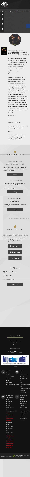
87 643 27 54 (9, 447)
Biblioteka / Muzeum (11, 271)
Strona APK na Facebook (15, 348)
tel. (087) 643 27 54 (10, 407)
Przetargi (15, 344)
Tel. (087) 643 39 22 (23, 379)
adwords (11, 456)
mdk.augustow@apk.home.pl (12, 384)
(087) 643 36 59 (9, 382)
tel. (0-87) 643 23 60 (9, 433)
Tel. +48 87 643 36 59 (23, 408)
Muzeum (15, 258)
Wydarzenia (4, 11)
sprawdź (15, 284)
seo (28, 455)
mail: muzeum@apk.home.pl (11, 410)
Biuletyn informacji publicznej (15, 340)
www (25, 455)
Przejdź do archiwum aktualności (19, 218)
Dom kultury (14, 246)
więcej (15, 174)
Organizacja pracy (12, 11)
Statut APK (15, 342)
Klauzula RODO (19, 11)
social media (18, 456)
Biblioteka (15, 252)
